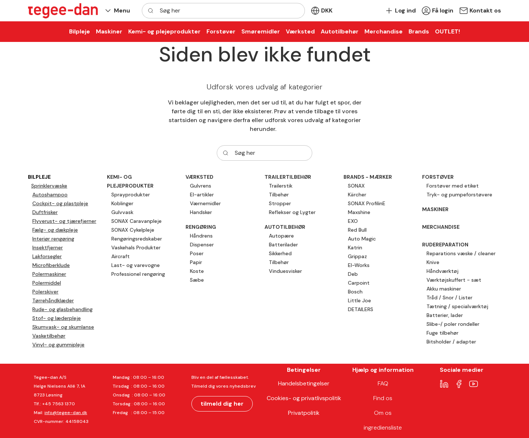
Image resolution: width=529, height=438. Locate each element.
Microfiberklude (51, 265)
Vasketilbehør (48, 335)
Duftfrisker (45, 212)
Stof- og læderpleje (56, 318)
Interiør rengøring (53, 238)
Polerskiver (45, 291)
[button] (117, 10)
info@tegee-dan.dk (65, 413)
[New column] (63, 10)
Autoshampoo (50, 194)
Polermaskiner (49, 274)
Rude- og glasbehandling (62, 309)
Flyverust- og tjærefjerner (64, 221)
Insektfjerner (47, 247)
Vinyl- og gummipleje (58, 344)
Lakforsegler (47, 256)
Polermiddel (46, 282)
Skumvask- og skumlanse (63, 327)
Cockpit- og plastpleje (60, 203)
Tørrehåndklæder (53, 300)
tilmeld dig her (222, 403)
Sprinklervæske (49, 185)
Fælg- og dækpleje (55, 230)
